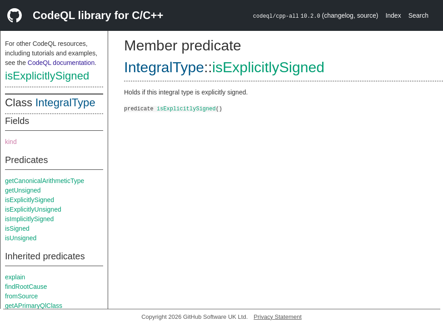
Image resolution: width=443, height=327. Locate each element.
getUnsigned (23, 190)
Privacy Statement (278, 316)
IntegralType (65, 102)
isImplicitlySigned (29, 219)
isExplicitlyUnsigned (33, 209)
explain (15, 277)
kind (11, 141)
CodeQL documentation (61, 62)
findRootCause (26, 286)
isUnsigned (20, 238)
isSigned (17, 228)
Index (393, 15)
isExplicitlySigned (47, 75)
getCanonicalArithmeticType (44, 180)
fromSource (21, 296)
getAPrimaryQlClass (33, 305)
